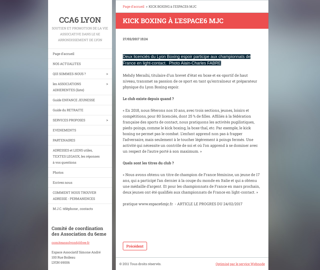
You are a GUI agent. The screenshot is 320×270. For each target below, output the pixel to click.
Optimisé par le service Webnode (240, 264)
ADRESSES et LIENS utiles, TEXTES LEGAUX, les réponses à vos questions (76, 156)
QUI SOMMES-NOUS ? (69, 74)
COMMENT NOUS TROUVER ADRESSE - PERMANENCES (74, 195)
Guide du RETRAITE (68, 110)
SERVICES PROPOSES (69, 120)
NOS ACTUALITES (67, 63)
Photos (58, 172)
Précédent (135, 246)
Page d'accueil (63, 53)
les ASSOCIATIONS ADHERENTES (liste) (68, 87)
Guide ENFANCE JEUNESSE (74, 100)
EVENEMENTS (64, 130)
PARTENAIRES (64, 140)
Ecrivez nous (62, 182)
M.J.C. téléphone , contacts (73, 208)
